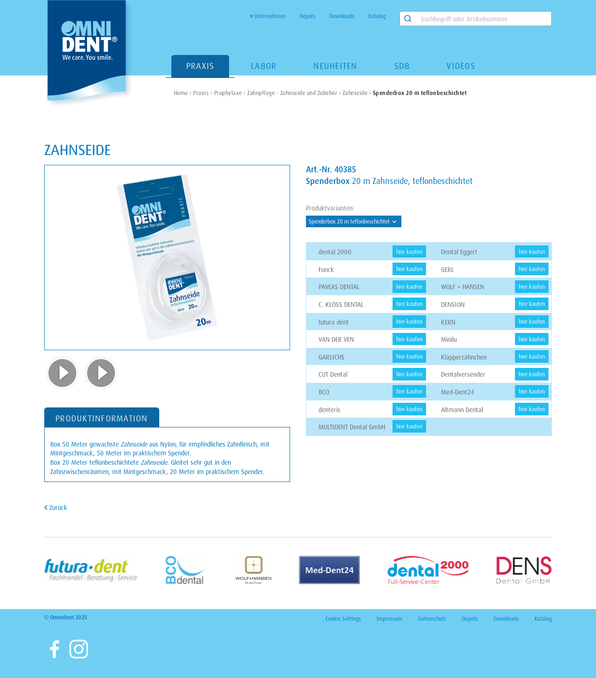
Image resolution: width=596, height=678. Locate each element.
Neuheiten (335, 66)
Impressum (389, 618)
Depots (307, 16)
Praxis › (202, 92)
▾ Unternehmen (267, 16)
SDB (402, 66)
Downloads (341, 16)
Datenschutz (432, 618)
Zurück (57, 507)
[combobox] (476, 18)
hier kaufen (409, 251)
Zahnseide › (357, 92)
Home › (183, 92)
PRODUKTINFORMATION (101, 418)
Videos (461, 66)
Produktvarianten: (330, 208)
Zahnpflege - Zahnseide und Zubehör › (294, 92)
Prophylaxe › (230, 92)
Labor (264, 66)
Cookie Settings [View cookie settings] (343, 618)
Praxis (200, 66)
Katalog (377, 16)
